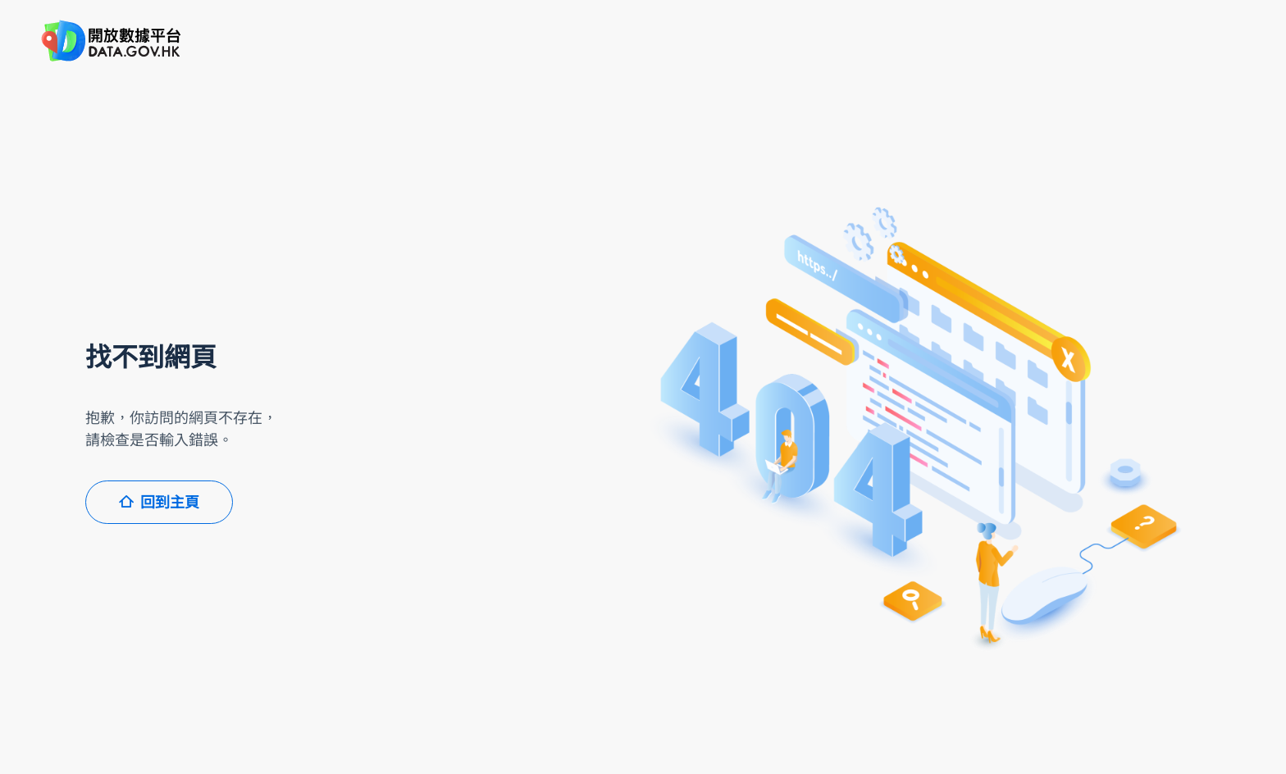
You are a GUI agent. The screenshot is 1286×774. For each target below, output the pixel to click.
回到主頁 (159, 502)
